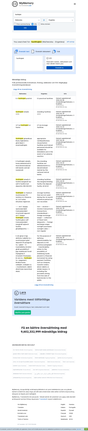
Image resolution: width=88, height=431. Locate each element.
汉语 (70, 416)
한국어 (71, 419)
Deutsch (63, 416)
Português (72, 407)
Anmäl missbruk (22, 410)
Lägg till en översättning (22, 89)
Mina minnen (44, 24)
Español (63, 410)
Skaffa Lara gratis (22, 312)
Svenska (71, 404)
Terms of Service (23, 419)
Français (63, 413)
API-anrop (70, 42)
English (63, 404)
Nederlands (64, 419)
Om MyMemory (22, 404)
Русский (71, 410)
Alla (34, 24)
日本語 (71, 413)
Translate (21, 407)
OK (86, 429)
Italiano (63, 407)
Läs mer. (79, 429)
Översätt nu (59, 68)
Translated (43, 399)
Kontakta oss (22, 413)
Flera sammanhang (22, 24)
